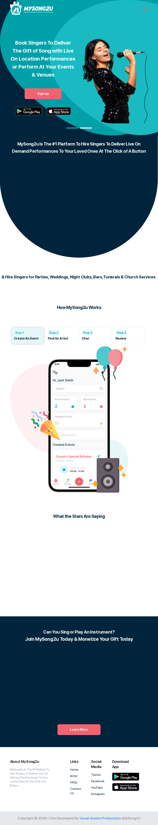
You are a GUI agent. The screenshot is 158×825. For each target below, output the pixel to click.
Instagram (98, 794)
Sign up (43, 94)
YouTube (97, 787)
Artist (74, 776)
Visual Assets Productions (100, 818)
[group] (27, 335)
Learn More (79, 729)
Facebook (98, 781)
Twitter (96, 775)
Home (74, 769)
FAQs (73, 782)
